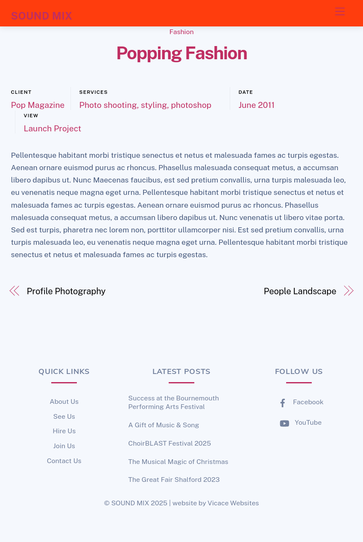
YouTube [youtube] (299, 422)
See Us (64, 416)
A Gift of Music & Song (163, 425)
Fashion (181, 32)
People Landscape (300, 291)
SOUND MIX (130, 503)
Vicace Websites (233, 503)
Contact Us (64, 461)
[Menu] (339, 11)
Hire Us (64, 431)
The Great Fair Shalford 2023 (174, 479)
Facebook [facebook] (299, 402)
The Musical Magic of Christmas (178, 462)
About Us (64, 401)
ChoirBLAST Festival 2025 (169, 443)
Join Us (64, 446)
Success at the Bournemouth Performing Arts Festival (173, 402)
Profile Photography (65, 291)
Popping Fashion (181, 53)
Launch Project (53, 128)
